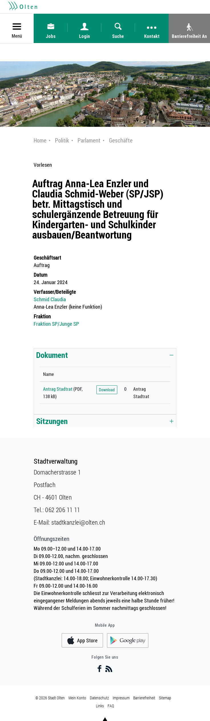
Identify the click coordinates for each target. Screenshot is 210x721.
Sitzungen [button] (52, 421)
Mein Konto (77, 697)
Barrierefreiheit (144, 697)
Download (107, 389)
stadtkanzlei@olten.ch (78, 522)
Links (100, 705)
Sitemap (165, 697)
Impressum (121, 697)
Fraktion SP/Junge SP (56, 323)
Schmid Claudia (50, 299)
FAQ (111, 705)
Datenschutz (99, 697)
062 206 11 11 (62, 510)
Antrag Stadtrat (57, 389)
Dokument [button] (52, 354)
